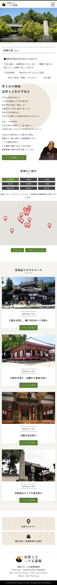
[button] (5, 218)
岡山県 (28, 188)
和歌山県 (10, 188)
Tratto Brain (46, 583)
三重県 (46, 183)
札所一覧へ (19, 250)
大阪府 (46, 179)
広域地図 (10, 179)
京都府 (28, 179)
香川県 (46, 188)
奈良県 (10, 183)
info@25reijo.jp (32, 576)
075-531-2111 (20, 573)
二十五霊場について (15, 157)
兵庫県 (28, 183)
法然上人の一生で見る (37, 250)
